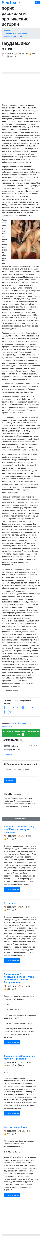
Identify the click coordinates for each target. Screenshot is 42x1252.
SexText (10, 2)
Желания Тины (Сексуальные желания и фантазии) (19, 1057)
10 (10, 712)
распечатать (7, 726)
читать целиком (12, 889)
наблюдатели (10, 36)
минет (24, 33)
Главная (6, 31)
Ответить (8, 754)
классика (17, 33)
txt (16, 723)
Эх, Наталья (10, 903)
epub (24, 723)
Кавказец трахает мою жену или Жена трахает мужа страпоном (19, 829)
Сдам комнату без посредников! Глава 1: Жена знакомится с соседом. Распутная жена (19, 978)
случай (19, 36)
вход (37, 3)
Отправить (9, 780)
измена (9, 33)
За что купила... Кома (15, 1127)
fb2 (19, 723)
